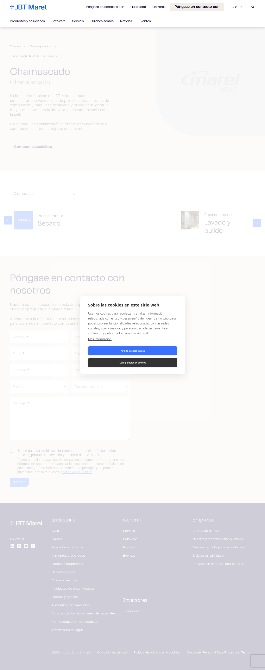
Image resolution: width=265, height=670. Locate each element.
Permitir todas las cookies (109, 356)
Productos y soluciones (27, 21)
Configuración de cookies (155, 356)
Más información (100, 345)
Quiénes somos (102, 21)
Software (58, 21)
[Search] (253, 7)
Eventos (145, 21)
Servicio (78, 21)
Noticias (126, 21)
